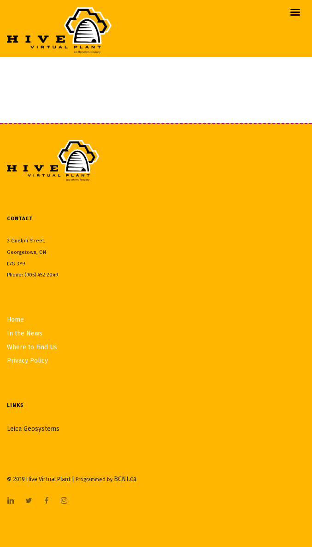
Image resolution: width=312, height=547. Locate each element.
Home (15, 319)
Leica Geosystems (33, 429)
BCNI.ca (125, 479)
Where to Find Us (32, 347)
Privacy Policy (27, 361)
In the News (24, 333)
